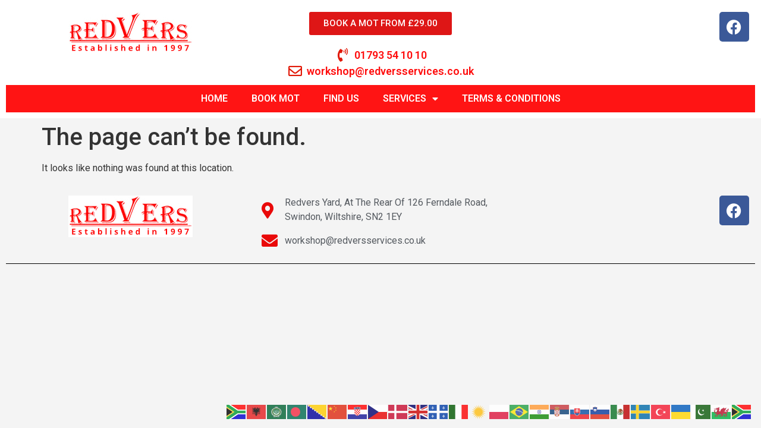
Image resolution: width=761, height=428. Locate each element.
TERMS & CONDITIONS (511, 98)
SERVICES (410, 98)
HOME (214, 98)
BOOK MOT (275, 98)
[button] (736, 16)
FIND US (341, 98)
